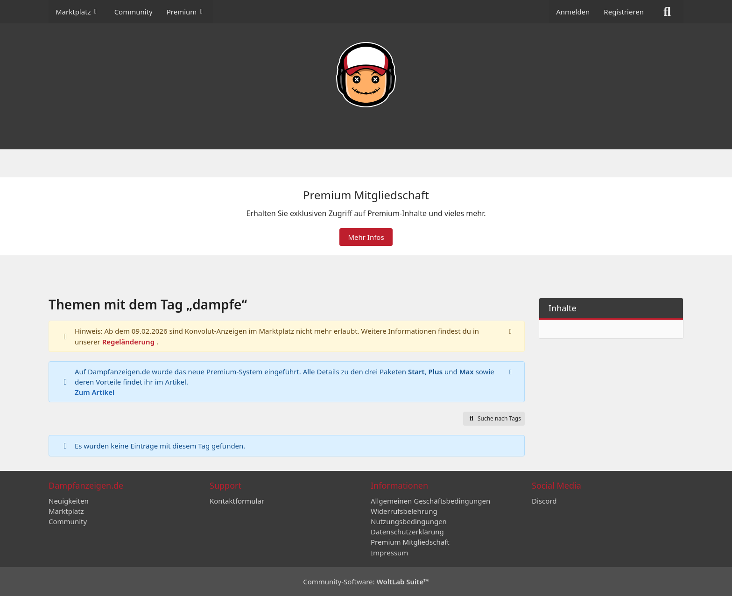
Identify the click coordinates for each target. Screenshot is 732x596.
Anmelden (573, 11)
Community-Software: (366, 581)
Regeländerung (129, 341)
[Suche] (667, 11)
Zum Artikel (94, 392)
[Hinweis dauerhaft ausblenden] (510, 331)
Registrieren (624, 11)
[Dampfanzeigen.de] (366, 74)
